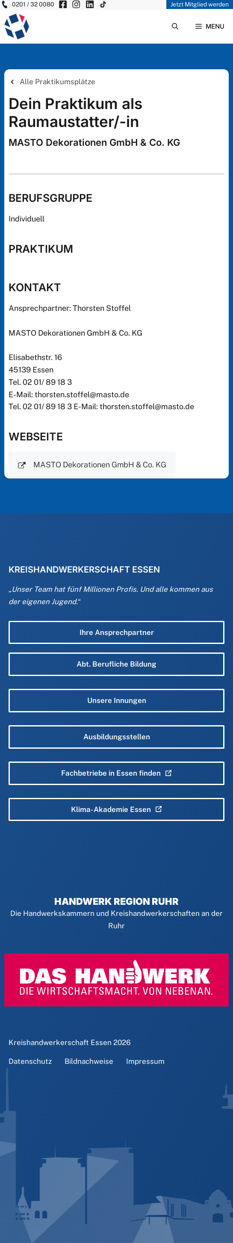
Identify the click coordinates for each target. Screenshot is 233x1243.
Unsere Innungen (116, 700)
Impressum (145, 1061)
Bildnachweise (89, 1061)
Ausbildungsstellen (116, 736)
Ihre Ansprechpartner (117, 632)
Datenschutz (30, 1061)
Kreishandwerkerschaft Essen (60, 1042)
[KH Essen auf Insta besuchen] (76, 4)
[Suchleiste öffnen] (175, 26)
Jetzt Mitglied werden (200, 4)
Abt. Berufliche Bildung (116, 664)
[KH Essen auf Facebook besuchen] (63, 4)
